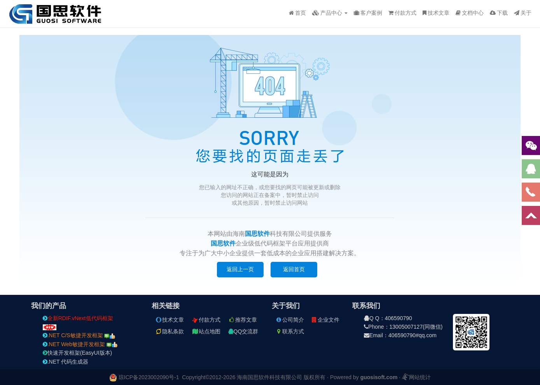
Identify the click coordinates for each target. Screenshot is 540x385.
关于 (522, 13)
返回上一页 (240, 269)
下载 (499, 13)
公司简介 (289, 320)
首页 (297, 13)
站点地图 (206, 331)
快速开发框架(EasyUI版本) (77, 353)
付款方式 (402, 13)
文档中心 (470, 13)
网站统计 (416, 377)
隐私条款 (169, 331)
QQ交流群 (243, 331)
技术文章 (436, 13)
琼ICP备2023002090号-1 (149, 377)
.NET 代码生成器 (66, 362)
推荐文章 (242, 320)
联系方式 (289, 331)
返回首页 (294, 269)
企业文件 (325, 320)
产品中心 (330, 13)
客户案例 (368, 13)
